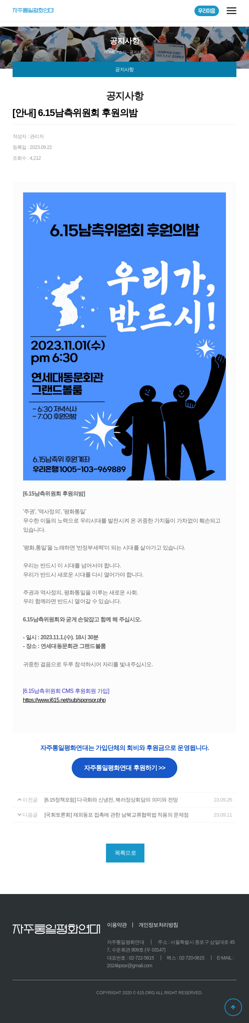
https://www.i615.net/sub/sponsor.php (64, 700)
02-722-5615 (141, 958)
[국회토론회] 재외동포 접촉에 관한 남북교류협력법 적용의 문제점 (116, 815)
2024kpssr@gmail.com (129, 965)
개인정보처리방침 (158, 924)
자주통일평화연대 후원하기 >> (124, 767)
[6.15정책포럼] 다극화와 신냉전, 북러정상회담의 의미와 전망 (111, 800)
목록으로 (125, 853)
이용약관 (117, 924)
